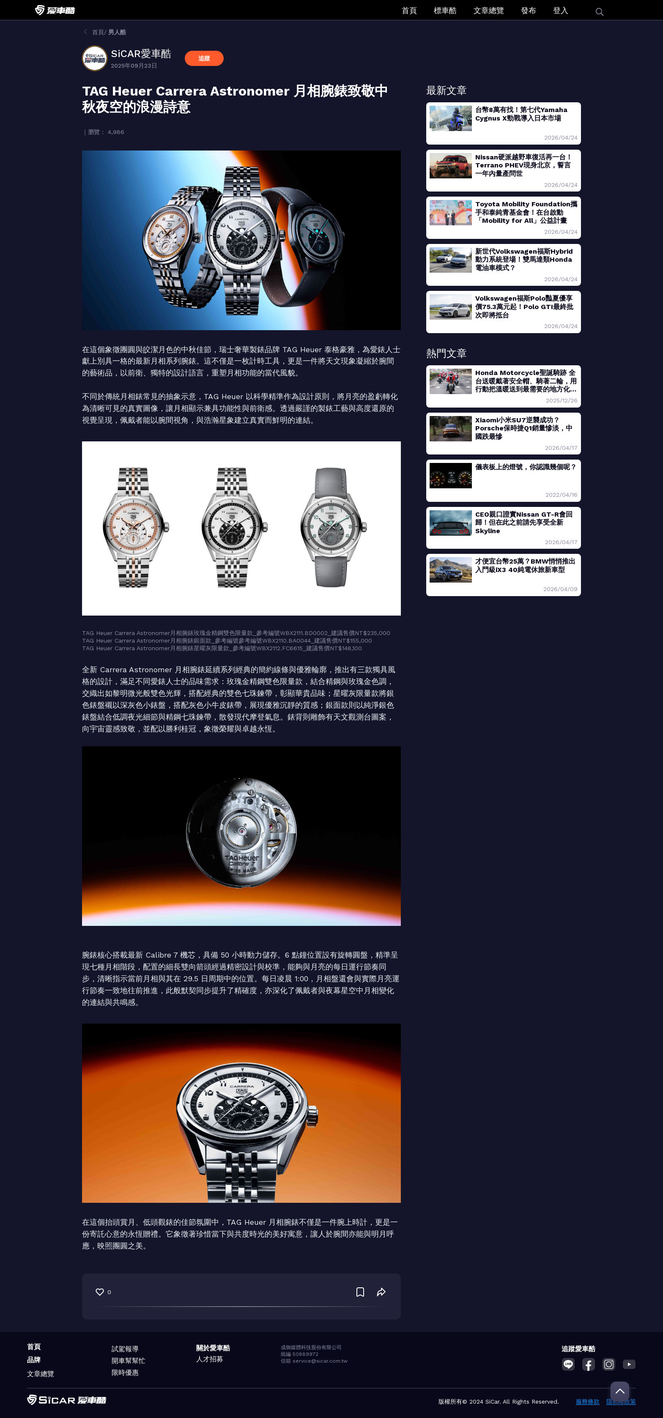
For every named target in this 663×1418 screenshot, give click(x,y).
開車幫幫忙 (128, 1361)
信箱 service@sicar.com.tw (314, 1361)
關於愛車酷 (213, 1348)
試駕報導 (125, 1349)
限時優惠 (125, 1373)
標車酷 (445, 10)
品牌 (34, 1360)
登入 (560, 10)
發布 (528, 10)
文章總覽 (489, 10)
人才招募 (209, 1359)
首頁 (409, 10)
